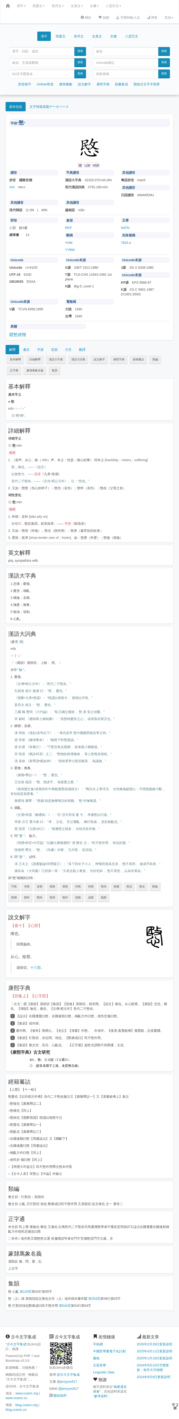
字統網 (98, 1344)
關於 (86, 17)
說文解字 (84, 84)
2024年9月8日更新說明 (154, 1377)
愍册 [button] (116, 886)
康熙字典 (103, 84)
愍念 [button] (142, 886)
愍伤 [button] (104, 886)
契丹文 (58, 6)
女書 (94, 6)
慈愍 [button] (78, 897)
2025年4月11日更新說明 (154, 1351)
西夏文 (39, 6)
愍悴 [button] (27, 897)
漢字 (21, 6)
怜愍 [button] (78, 886)
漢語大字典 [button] (56, 359)
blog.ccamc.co (16, 1410)
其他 (169, 17)
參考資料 (100, 1396)
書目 (26, 349)
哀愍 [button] (39, 886)
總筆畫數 (65, 84)
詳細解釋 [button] (35, 359)
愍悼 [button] (39, 897)
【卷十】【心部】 (26, 925)
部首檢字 (24, 84)
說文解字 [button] (99, 359)
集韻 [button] (54, 370)
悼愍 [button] (91, 886)
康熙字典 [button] (118, 359)
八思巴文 (113, 6)
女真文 (77, 6)
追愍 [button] (91, 897)
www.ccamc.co (16, 1398)
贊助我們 (59, 1395)
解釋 (12, 349)
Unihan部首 (45, 84)
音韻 (54, 349)
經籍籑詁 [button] (138, 359)
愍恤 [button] (155, 886)
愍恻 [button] (14, 897)
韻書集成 (121, 84)
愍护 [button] (65, 897)
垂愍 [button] (65, 886)
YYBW (70, 250)
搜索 (80, 51)
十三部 (35, 968)
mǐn (12, 187)
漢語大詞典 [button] (78, 359)
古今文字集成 (16, 1344)
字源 (40, 349)
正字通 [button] (14, 370)
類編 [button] (155, 359)
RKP (68, 228)
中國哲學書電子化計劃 (109, 1351)
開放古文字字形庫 (147, 84)
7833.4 (126, 243)
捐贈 (103, 17)
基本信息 (15, 107)
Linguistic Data (103, 1372)
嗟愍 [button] (52, 886)
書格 (96, 1358)
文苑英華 (99, 1365)
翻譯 (82, 349)
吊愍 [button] (27, 886)
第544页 (65, 1305)
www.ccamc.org (26, 1393)
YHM (68, 243)
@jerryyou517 (67, 1381)
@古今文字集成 (68, 1374)
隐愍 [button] (104, 897)
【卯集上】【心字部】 (30, 996)
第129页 (26, 1291)
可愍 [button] (14, 886)
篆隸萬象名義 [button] (35, 370)
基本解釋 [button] (15, 359)
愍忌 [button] (129, 886)
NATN (125, 228)
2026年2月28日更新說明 (154, 1344)
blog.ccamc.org (26, 1405)
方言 (68, 349)
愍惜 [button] (52, 897)
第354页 (94, 1298)
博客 (152, 17)
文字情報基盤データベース (49, 107)
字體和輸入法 (128, 17)
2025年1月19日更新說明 (154, 1358)
